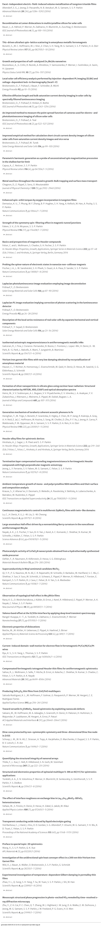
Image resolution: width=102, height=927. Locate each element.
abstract (9, 16)
